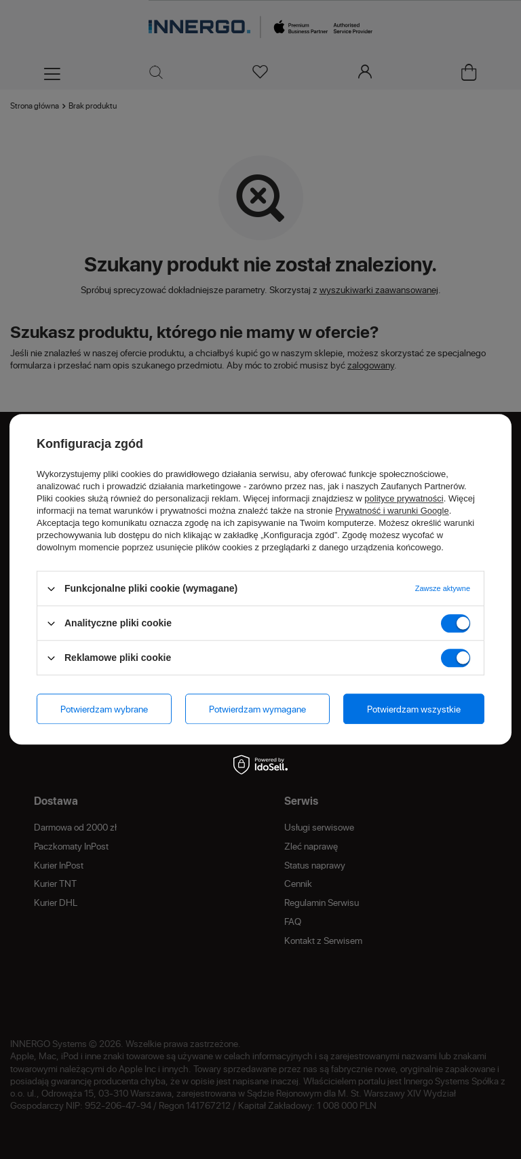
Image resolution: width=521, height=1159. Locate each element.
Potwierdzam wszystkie (414, 708)
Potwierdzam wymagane (257, 708)
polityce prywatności (403, 498)
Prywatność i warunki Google (392, 511)
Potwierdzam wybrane (104, 708)
